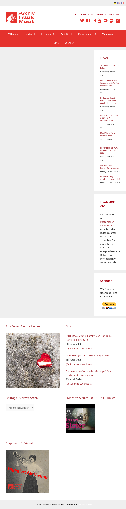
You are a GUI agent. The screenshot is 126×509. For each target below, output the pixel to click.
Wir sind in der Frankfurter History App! (110, 166)
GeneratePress (85, 504)
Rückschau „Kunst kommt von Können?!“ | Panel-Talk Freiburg (110, 100)
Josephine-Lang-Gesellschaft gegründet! (110, 177)
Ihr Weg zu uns (86, 14)
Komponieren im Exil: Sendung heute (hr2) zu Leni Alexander (109, 83)
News (104, 58)
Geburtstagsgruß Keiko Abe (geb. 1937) (88, 355)
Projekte (68, 34)
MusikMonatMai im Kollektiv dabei (108, 134)
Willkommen (14, 34)
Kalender (69, 42)
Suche (55, 42)
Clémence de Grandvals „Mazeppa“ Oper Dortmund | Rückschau (89, 373)
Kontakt (74, 14)
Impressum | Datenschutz (107, 14)
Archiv (32, 34)
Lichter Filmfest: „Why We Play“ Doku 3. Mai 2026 (109, 150)
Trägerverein (111, 34)
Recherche (49, 34)
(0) (67, 348)
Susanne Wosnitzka (80, 348)
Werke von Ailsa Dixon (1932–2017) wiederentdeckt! (109, 118)
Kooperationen (89, 34)
